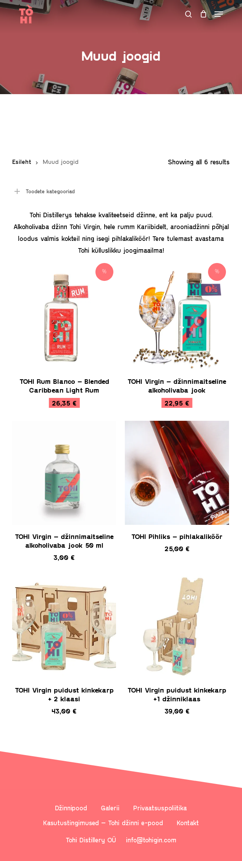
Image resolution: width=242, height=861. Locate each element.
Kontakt (188, 822)
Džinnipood (71, 807)
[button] (219, 14)
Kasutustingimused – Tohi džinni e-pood (103, 822)
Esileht (21, 161)
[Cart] (203, 14)
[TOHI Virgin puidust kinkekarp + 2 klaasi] (64, 626)
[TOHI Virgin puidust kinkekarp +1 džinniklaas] (177, 626)
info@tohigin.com (151, 839)
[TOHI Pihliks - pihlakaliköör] (177, 473)
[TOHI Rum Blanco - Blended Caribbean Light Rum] (64, 318)
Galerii (110, 807)
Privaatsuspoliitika (160, 807)
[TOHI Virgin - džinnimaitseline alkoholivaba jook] (177, 318)
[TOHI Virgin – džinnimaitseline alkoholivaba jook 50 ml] (64, 473)
